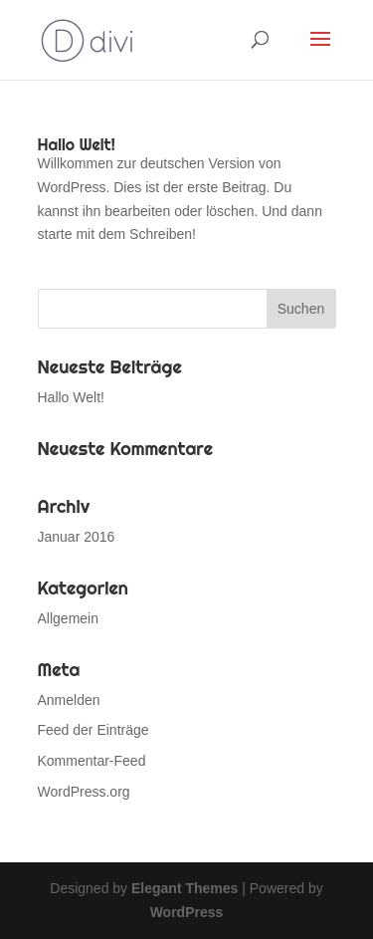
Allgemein (68, 618)
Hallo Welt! (77, 144)
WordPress (187, 912)
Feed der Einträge (93, 730)
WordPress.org (84, 792)
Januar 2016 (76, 537)
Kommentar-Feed (92, 761)
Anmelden (69, 700)
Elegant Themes (184, 888)
